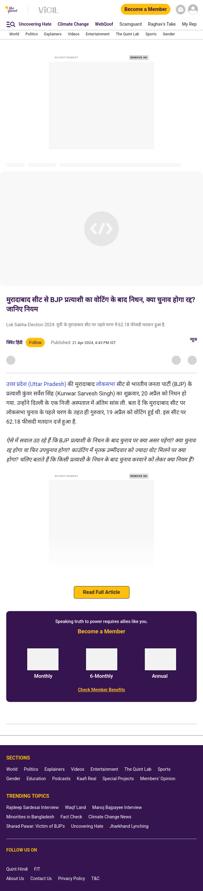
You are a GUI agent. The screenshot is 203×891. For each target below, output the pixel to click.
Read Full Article (101, 592)
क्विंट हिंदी (14, 342)
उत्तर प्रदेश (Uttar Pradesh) (36, 384)
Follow (35, 342)
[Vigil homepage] (48, 12)
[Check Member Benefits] (101, 690)
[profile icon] (192, 9)
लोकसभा (105, 384)
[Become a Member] (145, 9)
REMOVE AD (138, 57)
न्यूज (193, 339)
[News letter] (180, 9)
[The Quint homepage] (11, 10)
